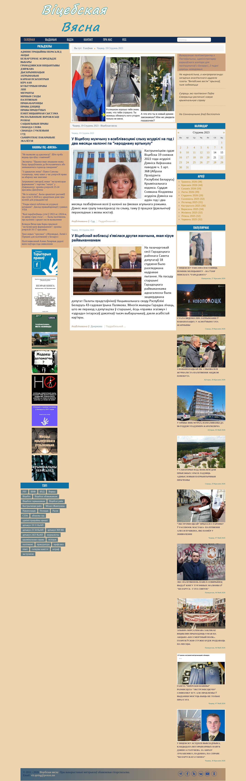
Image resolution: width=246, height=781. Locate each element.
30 (180, 167)
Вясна (80, 26)
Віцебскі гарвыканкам (34, 501)
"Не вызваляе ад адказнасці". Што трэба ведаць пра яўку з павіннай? (42, 156)
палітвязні (28, 544)
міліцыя (52, 539)
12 (201, 152)
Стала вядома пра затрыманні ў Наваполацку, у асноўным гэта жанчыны (198, 321)
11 (194, 152)
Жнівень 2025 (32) (192, 212)
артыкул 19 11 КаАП (33, 525)
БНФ (33, 491)
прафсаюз (59, 544)
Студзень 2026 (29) (192, 195)
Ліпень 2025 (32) (191, 216)
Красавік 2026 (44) (192, 185)
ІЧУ (25, 491)
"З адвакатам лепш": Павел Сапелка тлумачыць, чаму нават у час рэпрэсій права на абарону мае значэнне (44, 174)
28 (215, 162)
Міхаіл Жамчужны (55, 506)
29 (221, 162)
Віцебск (27, 496)
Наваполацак (29, 511)
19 (201, 157)
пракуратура (43, 544)
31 (187, 167)
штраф (55, 549)
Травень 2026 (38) (191, 181)
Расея (55, 511)
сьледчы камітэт (40, 549)
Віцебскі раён (56, 501)
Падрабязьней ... (108, 221)
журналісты (53, 535)
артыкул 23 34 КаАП (33, 530)
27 (208, 162)
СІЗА (25, 515)
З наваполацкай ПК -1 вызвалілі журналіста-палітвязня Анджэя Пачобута (198, 372)
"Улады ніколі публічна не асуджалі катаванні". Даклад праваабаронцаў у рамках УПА (44, 207)
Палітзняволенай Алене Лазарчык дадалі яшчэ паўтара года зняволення (42, 242)
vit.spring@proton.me (43, 775)
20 (208, 157)
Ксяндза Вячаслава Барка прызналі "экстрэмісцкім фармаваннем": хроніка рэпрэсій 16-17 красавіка (41, 227)
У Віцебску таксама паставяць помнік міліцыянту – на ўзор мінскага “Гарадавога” (197, 271)
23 (180, 162)
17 (187, 157)
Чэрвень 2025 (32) (191, 219)
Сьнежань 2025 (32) (192, 199)
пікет (25, 549)
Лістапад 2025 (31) (192, 202)
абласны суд (38, 515)
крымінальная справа (33, 539)
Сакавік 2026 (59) (191, 188)
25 (194, 162)
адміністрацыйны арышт (35, 520)
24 (187, 162)
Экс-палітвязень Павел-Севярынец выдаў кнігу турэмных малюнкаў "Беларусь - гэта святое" (199, 585)
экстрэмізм (28, 554)
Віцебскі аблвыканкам (46, 496)
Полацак (44, 511)
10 (187, 152)
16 (180, 157)
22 (221, 157)
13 (208, 152)
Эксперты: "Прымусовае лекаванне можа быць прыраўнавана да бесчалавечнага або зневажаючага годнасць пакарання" (43, 164)
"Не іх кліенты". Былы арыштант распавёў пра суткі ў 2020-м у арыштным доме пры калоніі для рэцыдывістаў (43, 197)
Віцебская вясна (49, 772)
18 (194, 157)
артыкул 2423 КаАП (33, 535)
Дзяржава (96, 326)
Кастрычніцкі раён (32, 506)
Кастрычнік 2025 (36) (193, 205)
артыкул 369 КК (56, 530)
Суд (93, 221)
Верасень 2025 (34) (192, 209)
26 (201, 162)
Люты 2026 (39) (190, 192)
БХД (42, 491)
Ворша (52, 491)
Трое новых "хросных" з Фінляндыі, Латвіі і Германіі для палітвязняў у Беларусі (44, 235)
